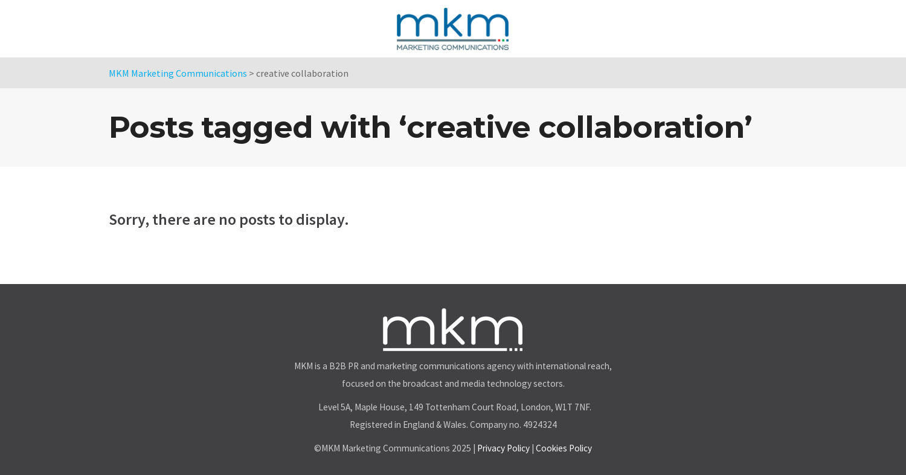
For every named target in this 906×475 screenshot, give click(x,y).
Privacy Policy (503, 448)
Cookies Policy (564, 448)
